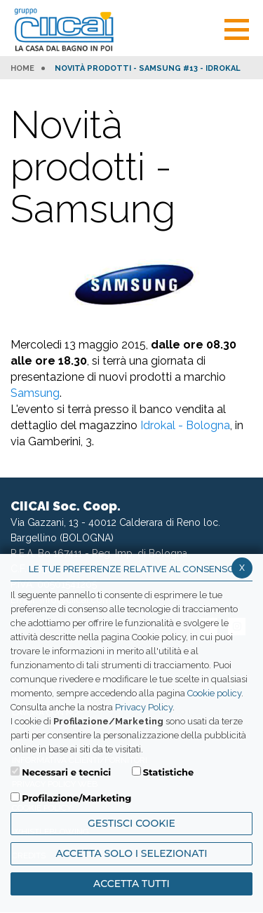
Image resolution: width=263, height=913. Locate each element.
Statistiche (168, 772)
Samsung (35, 393)
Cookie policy (214, 693)
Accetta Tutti (131, 883)
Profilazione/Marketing (76, 798)
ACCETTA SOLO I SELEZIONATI (131, 853)
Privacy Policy (144, 707)
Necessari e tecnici (66, 772)
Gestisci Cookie (131, 823)
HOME (22, 68)
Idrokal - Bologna (185, 425)
